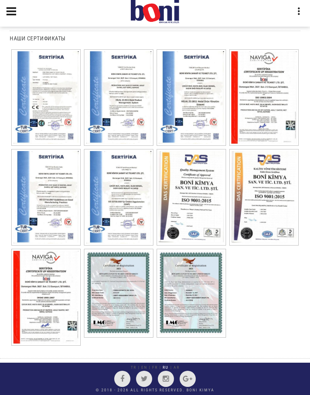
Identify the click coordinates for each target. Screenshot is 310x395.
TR (133, 367)
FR (155, 367)
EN (144, 367)
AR (177, 367)
